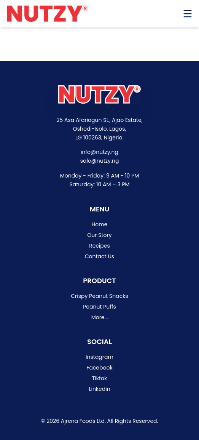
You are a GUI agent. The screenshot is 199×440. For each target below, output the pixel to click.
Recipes (99, 246)
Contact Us (99, 256)
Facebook (99, 367)
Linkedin (99, 389)
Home (100, 224)
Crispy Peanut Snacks (99, 296)
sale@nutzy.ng (99, 161)
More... (99, 317)
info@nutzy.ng (99, 152)
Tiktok (99, 378)
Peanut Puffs (99, 306)
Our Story (99, 235)
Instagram (99, 357)
